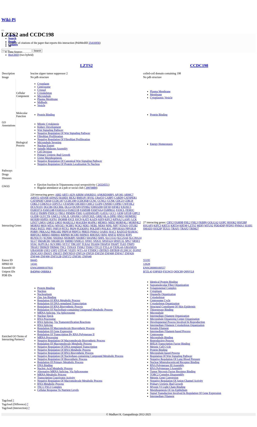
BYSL (90, 197)
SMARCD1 (57, 241)
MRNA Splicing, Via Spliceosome (56, 312)
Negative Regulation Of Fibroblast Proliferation (63, 139)
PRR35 (86, 231)
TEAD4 (95, 244)
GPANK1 (75, 216)
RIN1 (104, 234)
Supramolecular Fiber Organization (169, 284)
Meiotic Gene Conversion (164, 377)
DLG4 (68, 207)
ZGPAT (137, 250)
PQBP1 (34, 231)
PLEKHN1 (83, 228)
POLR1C (106, 228)
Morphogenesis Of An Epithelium (168, 390)
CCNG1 (101, 200)
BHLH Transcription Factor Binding (170, 343)
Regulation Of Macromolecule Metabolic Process (64, 343)
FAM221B (73, 210)
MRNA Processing (47, 337)
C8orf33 (99, 197)
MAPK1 (92, 222)
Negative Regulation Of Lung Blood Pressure (175, 359)
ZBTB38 (114, 250)
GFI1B (127, 213)
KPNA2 (117, 219)
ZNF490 (45, 256)
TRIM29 (44, 247)
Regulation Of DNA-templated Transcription (62, 303)
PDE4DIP (219, 225)
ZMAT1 (47, 253)
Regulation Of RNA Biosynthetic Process (60, 306)
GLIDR (34, 216)
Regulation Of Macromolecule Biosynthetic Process (65, 328)
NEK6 (101, 225)
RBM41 (55, 234)
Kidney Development (49, 127)
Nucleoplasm (44, 294)
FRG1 (62, 213)
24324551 (103, 184)
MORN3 (35, 225)
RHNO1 (84, 234)
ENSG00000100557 (154, 267)
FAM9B (178, 222)
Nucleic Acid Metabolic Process (55, 368)
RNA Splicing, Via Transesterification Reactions (63, 322)
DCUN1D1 (36, 207)
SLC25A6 (122, 237)
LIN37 (34, 222)
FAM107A (36, 210)
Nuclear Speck (45, 315)
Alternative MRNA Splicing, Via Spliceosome (62, 371)
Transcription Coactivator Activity (56, 377)
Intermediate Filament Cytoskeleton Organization (177, 325)
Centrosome (43, 86)
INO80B (62, 219)
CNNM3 (108, 203)
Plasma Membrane (47, 99)
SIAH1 (248, 225)
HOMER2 (130, 216)
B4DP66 (35, 271)
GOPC (222, 222)
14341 (33, 264)
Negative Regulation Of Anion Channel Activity (176, 380)
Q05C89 (178, 271)
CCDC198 (199, 65)
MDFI (200, 225)
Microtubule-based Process (165, 352)
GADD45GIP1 (91, 213)
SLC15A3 (110, 237)
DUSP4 (76, 207)
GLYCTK (44, 216)
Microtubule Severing (49, 142)
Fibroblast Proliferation (50, 136)
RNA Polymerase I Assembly (166, 368)
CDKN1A (45, 203)
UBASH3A (130, 247)
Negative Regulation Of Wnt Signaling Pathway (63, 133)
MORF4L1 (122, 222)
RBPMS (65, 234)
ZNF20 (90, 253)
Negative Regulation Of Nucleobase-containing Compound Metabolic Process (80, 356)
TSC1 (63, 247)
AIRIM (79, 194)
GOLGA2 (212, 222)
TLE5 (123, 244)
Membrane (156, 94)
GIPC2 (136, 213)
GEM (120, 213)
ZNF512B (56, 256)
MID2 (111, 222)
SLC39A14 (135, 237)
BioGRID (13, 54)
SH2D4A (58, 237)
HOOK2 (231, 222)
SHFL (101, 237)
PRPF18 (66, 231)
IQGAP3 (148, 225)
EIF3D (107, 207)
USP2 (54, 250)
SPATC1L (118, 241)
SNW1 (89, 241)
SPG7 (128, 241)
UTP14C (63, 250)
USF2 (47, 250)
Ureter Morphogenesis (49, 157)
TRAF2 (34, 247)
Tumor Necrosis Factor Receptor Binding (172, 371)
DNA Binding (44, 365)
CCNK (111, 200)
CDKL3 (34, 203)
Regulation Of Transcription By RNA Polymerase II (65, 334)
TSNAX (71, 247)
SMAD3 (147, 228)
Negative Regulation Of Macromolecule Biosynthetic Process (71, 340)
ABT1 (65, 194)
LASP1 (126, 219)
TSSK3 (89, 247)
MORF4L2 (134, 222)
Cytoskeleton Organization (164, 303)
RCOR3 (75, 234)
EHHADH (97, 207)
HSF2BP (242, 222)
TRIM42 (54, 247)
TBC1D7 (76, 244)
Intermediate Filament (162, 396)
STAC (33, 244)
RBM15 (46, 234)
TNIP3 (130, 244)
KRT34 (175, 225)
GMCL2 (55, 216)
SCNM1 (47, 237)
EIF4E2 (116, 207)
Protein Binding (46, 114)
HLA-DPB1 (109, 216)
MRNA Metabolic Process (51, 374)
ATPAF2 (54, 197)
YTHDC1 (93, 250)
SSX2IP (157, 228)
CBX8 (47, 200)
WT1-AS (82, 250)
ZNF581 (76, 256)
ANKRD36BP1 (105, 194)
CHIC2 (90, 203)
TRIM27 (194, 228)
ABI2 (58, 194)
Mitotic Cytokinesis (48, 123)
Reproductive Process (162, 340)
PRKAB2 (56, 231)
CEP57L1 (57, 203)
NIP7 (116, 225)
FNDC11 (53, 213)
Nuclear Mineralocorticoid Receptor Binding (174, 362)
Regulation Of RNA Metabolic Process (58, 300)
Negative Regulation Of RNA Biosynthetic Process (65, 352)
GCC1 (112, 213)
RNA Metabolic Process (50, 383)
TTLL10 (107, 247)
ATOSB (44, 197)
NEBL (93, 225)
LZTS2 (86, 65)
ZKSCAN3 (36, 253)
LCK (134, 219)
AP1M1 (119, 194)
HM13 (121, 216)
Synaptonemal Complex (163, 288)
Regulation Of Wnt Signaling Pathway (171, 356)
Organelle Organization (163, 294)
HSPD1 (44, 219)
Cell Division (44, 151)
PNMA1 (239, 225)
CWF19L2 (128, 203)
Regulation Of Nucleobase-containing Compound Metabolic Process (75, 309)
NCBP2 (69, 225)
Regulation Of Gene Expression (54, 331)
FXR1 (79, 213)
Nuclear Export (45, 145)
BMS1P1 (82, 197)
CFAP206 (68, 203)
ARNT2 (34, 197)
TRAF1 (175, 228)
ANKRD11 (90, 194)
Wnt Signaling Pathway (50, 130)
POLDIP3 (95, 228)
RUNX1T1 (36, 237)
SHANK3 (91, 237)
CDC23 (119, 200)
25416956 (94, 42)
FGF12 (34, 213)
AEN (72, 194)
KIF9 (101, 219)
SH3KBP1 (69, 237)
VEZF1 (72, 250)
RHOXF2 (95, 234)
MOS (44, 225)
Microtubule (44, 96)
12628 (146, 264)
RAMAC (133, 231)
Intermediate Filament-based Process (170, 331)
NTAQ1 (123, 225)
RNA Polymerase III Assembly (167, 365)
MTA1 (51, 225)
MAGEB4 (81, 222)
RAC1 (112, 231)
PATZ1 (41, 228)
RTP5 (129, 234)
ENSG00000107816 (41, 267)
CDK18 (129, 200)
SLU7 (33, 241)
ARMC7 (128, 194)
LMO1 (42, 222)
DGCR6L (58, 207)
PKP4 (73, 228)
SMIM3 (69, 241)
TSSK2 (81, 247)
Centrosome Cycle (160, 300)
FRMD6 (70, 213)
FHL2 (187, 222)
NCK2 (78, 225)
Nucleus (41, 291)
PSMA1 (94, 231)
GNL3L (65, 216)
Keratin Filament (159, 328)
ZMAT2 (57, 253)
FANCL (120, 210)
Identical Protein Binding (164, 281)
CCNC (93, 200)
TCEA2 (86, 244)
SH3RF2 (81, 237)
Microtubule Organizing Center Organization (175, 318)
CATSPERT (37, 200)
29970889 (91, 187)
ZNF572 (67, 256)
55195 (146, 260)
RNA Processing (46, 318)
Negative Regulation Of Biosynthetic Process (62, 359)
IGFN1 (53, 219)
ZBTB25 (104, 250)
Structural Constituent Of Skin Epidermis (172, 306)
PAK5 (33, 228)
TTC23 (98, 247)
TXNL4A (118, 247)
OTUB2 (133, 225)
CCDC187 (58, 200)
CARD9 (118, 197)
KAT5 (85, 219)
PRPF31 (76, 231)
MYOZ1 (60, 225)
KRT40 (183, 225)
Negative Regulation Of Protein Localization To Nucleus (68, 164)
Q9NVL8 (189, 271)
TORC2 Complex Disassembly (167, 374)
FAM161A (61, 210)
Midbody (42, 102)
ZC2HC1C (126, 250)
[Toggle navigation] (2, 30)
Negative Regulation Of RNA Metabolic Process (64, 349)
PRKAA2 (44, 231)
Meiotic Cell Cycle (160, 346)
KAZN (93, 219)
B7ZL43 (147, 271)
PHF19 (57, 228)
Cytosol (41, 89)
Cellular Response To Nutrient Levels (58, 390)
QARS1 (104, 231)
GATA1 (104, 213)
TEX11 (166, 228)
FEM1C (129, 210)
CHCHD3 (80, 203)
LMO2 (50, 222)
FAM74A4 (97, 210)
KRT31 (166, 225)
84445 (33, 260)
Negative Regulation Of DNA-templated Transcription (67, 346)
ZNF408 (109, 253)
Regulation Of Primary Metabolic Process (60, 362)
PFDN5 (230, 225)
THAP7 (115, 244)
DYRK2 (85, 207)
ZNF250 (99, 253)
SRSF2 (136, 241)
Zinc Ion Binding (46, 297)
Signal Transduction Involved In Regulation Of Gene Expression (185, 393)
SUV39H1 (56, 244)
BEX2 (72, 197)
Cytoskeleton (44, 93)
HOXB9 (34, 219)
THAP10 (105, 244)
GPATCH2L (88, 216)
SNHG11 (79, 241)
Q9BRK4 (45, 271)
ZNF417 (119, 253)
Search (12, 38)
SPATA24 (107, 241)
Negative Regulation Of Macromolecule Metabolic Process (69, 380)
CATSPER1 (130, 197)
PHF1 (49, 228)
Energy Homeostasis (161, 144)
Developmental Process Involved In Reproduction (177, 322)
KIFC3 (108, 219)
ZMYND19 (68, 253)
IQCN (78, 219)
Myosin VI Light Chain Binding (167, 386)
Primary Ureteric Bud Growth (53, 154)
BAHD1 (63, 197)
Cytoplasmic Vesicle (161, 97)
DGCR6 (48, 207)
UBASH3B (36, 250)
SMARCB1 (44, 241)
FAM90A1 (109, 210)
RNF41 (121, 234)
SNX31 (97, 241)
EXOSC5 (126, 207)
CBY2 (170, 222)
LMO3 (58, 222)
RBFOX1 (35, 234)
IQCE (71, 219)
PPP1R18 (130, 228)
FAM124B (49, 210)
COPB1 (117, 203)
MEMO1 (103, 222)
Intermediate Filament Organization (169, 315)
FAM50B (85, 210)
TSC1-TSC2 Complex (49, 386)
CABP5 (109, 197)
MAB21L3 (69, 222)
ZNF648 (86, 256)
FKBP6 (43, 213)
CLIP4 (98, 203)
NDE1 (86, 225)
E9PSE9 (157, 271)
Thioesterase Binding (161, 309)
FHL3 (194, 222)
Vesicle (41, 105)
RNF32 (112, 234)
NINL (109, 225)
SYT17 (66, 244)
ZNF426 (129, 253)
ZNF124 (80, 253)
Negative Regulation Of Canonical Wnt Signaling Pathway (69, 161)
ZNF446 (35, 256)
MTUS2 (208, 225)
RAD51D (122, 231)
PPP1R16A (118, 228)
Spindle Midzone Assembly (52, 148)
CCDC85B (83, 200)
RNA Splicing (45, 325)
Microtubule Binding (161, 337)
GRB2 (99, 216)
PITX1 (65, 228)
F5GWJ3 (168, 271)
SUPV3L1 (43, 244)
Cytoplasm (43, 83)
